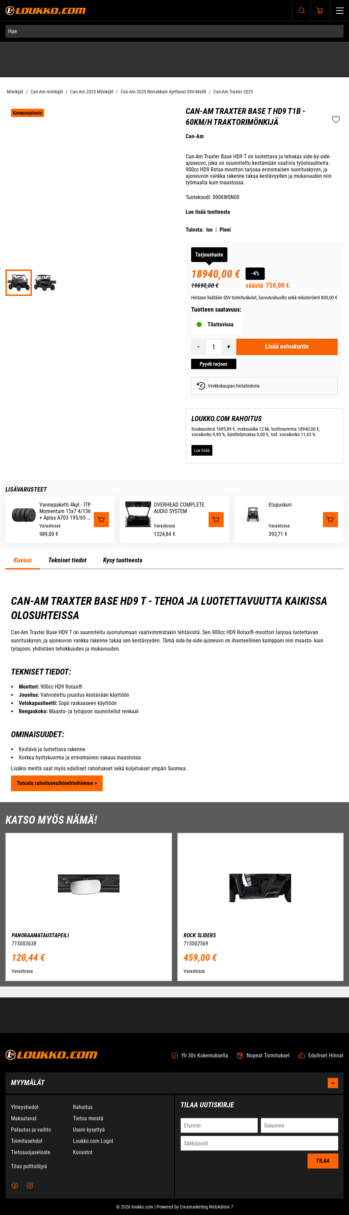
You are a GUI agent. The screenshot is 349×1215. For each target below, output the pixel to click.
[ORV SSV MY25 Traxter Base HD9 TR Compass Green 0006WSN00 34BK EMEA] (45, 283)
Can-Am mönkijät (46, 91)
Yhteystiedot (25, 1110)
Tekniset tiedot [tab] (67, 560)
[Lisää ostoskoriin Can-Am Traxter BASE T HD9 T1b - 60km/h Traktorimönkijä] (287, 347)
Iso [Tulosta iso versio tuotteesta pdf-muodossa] (209, 229)
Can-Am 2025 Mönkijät (91, 91)
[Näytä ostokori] (320, 10)
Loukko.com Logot (93, 1144)
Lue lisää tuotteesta (208, 212)
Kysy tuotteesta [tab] (122, 560)
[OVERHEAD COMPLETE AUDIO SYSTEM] (138, 525)
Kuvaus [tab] (23, 560)
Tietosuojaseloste (30, 1155)
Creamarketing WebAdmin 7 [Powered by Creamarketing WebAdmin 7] (206, 1210)
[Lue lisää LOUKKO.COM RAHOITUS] (201, 450)
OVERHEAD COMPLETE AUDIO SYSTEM (179, 507)
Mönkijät (15, 91)
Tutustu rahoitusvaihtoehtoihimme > (57, 783)
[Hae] (174, 31)
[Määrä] (213, 347)
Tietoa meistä (88, 1121)
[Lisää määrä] (228, 347)
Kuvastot (82, 1155)
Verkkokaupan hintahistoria (228, 386)
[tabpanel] (174, 692)
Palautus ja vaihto (31, 1132)
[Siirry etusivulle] (45, 10)
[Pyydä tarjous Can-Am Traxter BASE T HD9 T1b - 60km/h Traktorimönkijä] (213, 363)
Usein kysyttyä (89, 1132)
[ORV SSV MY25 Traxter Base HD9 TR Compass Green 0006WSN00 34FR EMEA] (18, 283)
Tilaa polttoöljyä (29, 1169)
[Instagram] (29, 1188)
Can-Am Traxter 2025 (233, 91)
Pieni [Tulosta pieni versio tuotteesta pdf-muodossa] (225, 229)
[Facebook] (14, 1188)
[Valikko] (340, 10)
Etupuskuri (280, 504)
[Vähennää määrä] (198, 347)
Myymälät (174, 1086)
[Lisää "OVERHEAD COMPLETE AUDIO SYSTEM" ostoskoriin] (216, 519)
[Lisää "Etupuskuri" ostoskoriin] (330, 519)
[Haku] (301, 10)
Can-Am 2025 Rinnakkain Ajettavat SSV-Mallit (163, 91)
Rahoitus (82, 1110)
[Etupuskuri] (253, 525)
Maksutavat (24, 1121)
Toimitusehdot (26, 1144)
